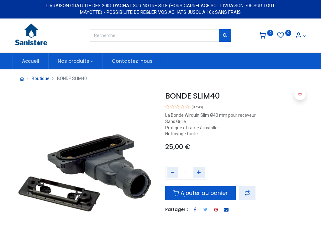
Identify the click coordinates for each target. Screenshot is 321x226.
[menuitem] (32, 61)
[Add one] (199, 172)
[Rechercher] (225, 35)
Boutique (41, 78)
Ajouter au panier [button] (200, 193)
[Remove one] (172, 172)
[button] (247, 193)
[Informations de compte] (300, 36)
